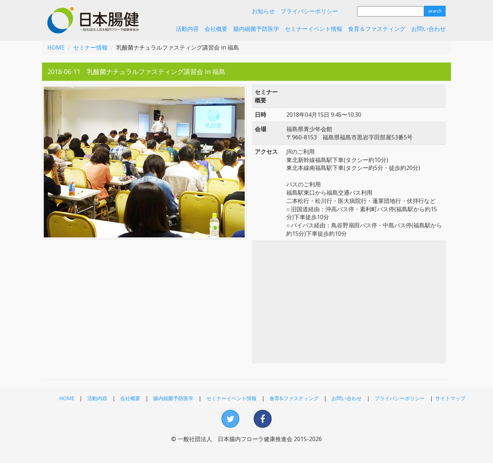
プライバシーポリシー (309, 11)
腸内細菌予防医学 (256, 29)
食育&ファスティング (294, 398)
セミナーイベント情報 (313, 29)
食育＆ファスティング (376, 29)
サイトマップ (450, 398)
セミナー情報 (90, 47)
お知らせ (263, 11)
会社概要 (216, 29)
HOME (56, 47)
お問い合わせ (428, 29)
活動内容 (187, 29)
